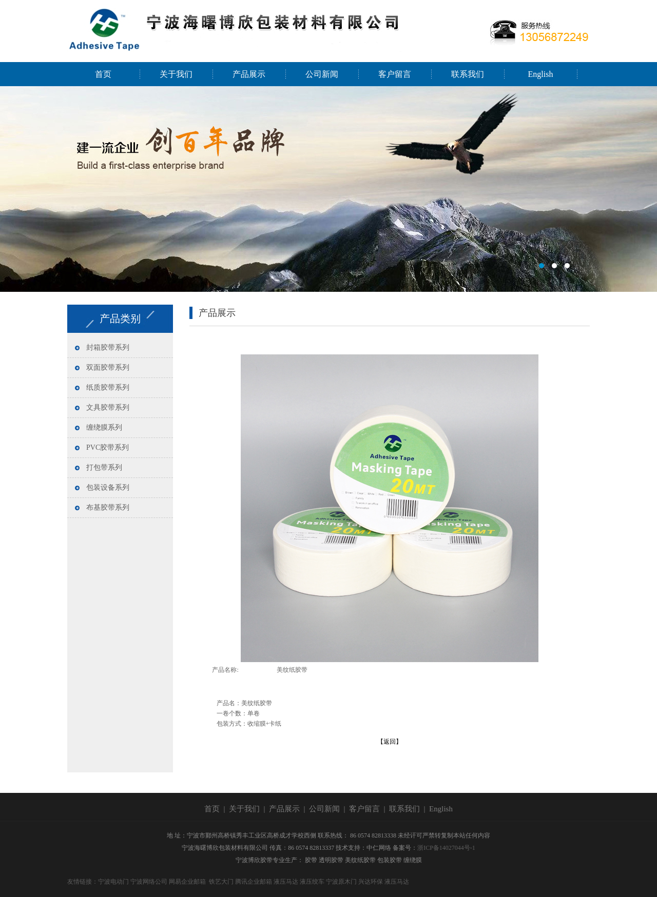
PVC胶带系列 (107, 447)
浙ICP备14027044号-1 (446, 847)
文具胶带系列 (107, 407)
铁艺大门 (221, 881)
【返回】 (389, 741)
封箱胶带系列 (107, 347)
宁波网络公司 (148, 881)
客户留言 (394, 74)
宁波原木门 (341, 881)
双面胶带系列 (107, 367)
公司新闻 (321, 74)
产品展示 (249, 74)
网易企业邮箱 (187, 881)
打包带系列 (104, 467)
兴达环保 (370, 881)
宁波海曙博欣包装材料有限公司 (328, 189)
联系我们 (467, 74)
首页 (103, 74)
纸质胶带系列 (107, 387)
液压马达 (286, 881)
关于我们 (176, 74)
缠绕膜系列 (104, 427)
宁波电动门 (113, 881)
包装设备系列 (107, 487)
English (540, 74)
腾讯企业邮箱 (253, 881)
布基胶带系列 (107, 507)
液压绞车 (312, 881)
